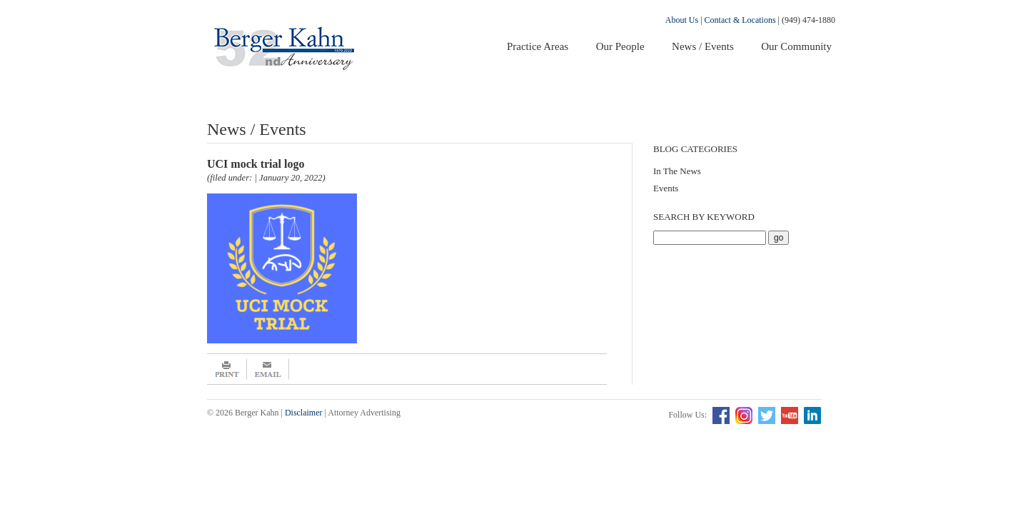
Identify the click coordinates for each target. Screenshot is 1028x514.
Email (268, 369)
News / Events (703, 46)
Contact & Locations (740, 20)
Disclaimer (304, 413)
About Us (681, 20)
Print (227, 369)
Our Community (796, 46)
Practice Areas (537, 46)
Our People (620, 46)
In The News (677, 171)
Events (665, 188)
